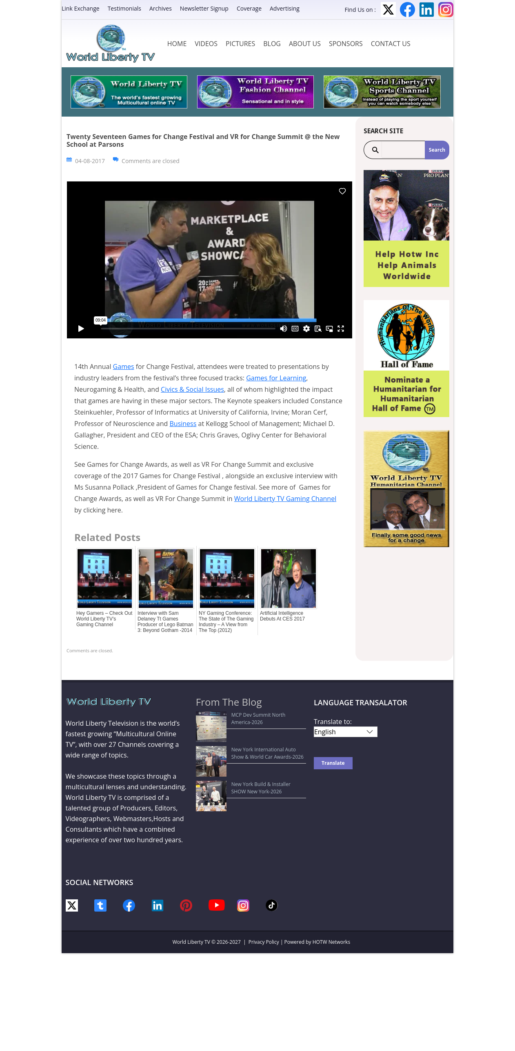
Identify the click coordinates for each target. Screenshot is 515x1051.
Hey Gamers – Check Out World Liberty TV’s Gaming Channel (104, 618)
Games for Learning (276, 377)
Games (123, 366)
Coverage (249, 8)
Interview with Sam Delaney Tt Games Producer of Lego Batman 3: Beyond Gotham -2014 (165, 621)
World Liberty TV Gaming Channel (285, 498)
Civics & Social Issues (192, 389)
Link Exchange (81, 8)
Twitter (388, 9)
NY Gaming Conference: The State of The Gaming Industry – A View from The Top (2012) (226, 621)
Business (182, 423)
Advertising (285, 8)
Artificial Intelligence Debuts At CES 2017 (282, 616)
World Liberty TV (191, 941)
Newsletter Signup (204, 8)
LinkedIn (426, 9)
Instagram (445, 9)
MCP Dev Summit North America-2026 (244, 714)
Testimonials (124, 8)
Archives (160, 8)
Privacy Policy (264, 941)
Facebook (407, 9)
